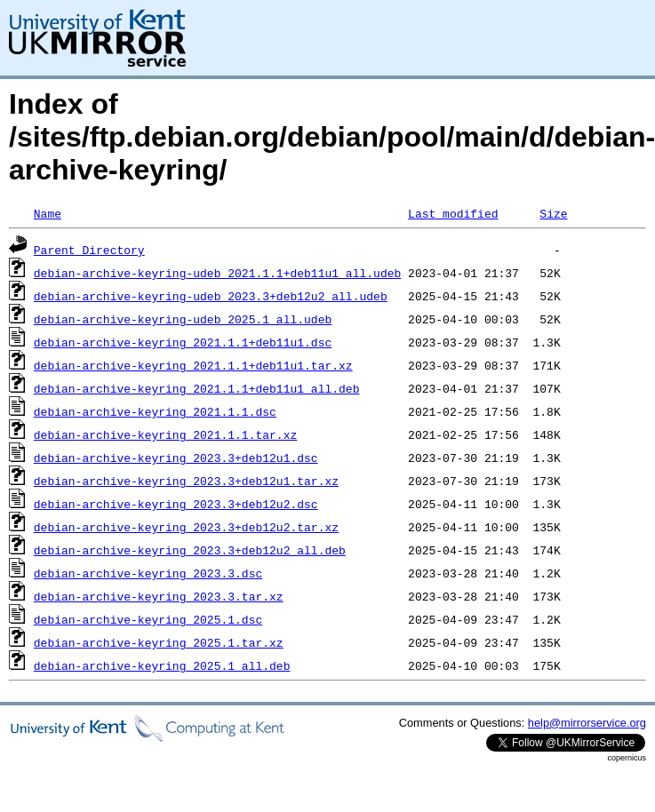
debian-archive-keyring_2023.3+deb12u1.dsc (176, 458)
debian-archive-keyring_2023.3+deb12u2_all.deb (190, 550)
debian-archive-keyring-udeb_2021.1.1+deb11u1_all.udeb (217, 273)
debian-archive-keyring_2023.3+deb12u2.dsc (176, 504)
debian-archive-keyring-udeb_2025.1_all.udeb (182, 319)
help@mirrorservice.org (587, 722)
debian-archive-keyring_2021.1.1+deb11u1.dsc (182, 342)
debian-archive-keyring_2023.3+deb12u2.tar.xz (186, 527)
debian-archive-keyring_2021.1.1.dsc (155, 411)
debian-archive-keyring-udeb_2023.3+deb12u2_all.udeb (210, 296)
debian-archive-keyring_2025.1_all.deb (162, 665)
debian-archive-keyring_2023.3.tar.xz (159, 596)
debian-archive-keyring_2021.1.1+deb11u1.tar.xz (193, 365)
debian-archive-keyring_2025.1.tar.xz (159, 642)
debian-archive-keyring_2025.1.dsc (148, 619)
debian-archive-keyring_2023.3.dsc (148, 573)
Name (47, 213)
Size (553, 213)
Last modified (453, 213)
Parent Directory (89, 250)
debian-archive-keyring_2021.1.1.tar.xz (165, 434)
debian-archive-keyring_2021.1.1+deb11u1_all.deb (197, 388)
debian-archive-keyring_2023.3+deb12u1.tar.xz (186, 481)
